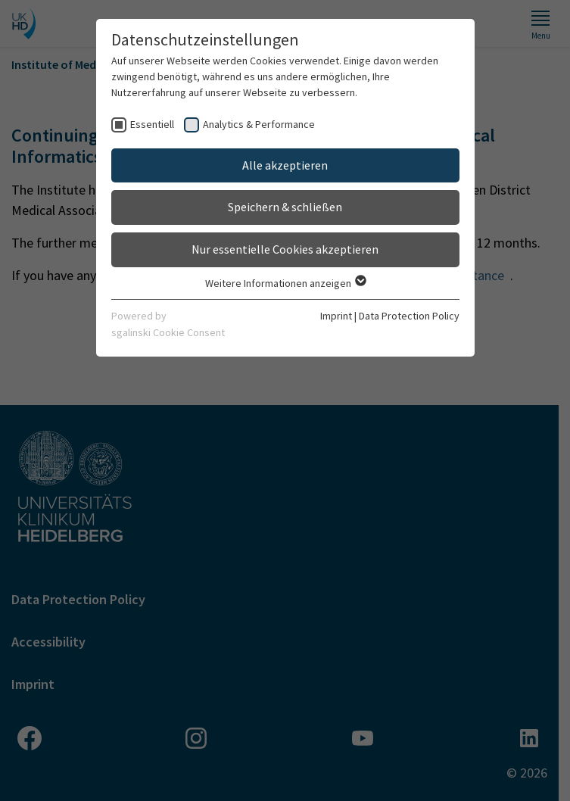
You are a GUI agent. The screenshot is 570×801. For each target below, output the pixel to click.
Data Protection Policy (409, 316)
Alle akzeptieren (285, 165)
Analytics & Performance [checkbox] (259, 124)
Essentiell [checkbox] (152, 124)
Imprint (336, 316)
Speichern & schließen (285, 206)
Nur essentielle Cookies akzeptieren (285, 249)
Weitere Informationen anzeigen (285, 283)
